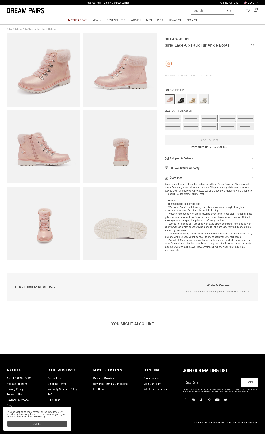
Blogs (10, 405)
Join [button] (250, 382)
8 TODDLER (173, 118)
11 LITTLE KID (227, 118)
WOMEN (136, 20)
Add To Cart (209, 140)
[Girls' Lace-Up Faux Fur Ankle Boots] (170, 99)
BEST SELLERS (116, 20)
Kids (9, 29)
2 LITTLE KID (209, 126)
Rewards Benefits (103, 378)
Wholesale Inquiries (155, 389)
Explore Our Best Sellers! (116, 2)
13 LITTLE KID (172, 126)
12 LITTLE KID (245, 118)
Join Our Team (152, 383)
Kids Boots (18, 29)
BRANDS (191, 20)
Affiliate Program (17, 383)
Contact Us (54, 378)
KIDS (160, 20)
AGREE (37, 424)
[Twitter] (225, 400)
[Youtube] (217, 400)
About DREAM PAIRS (19, 378)
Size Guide (185, 111)
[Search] (229, 11)
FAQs (51, 394)
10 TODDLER (209, 118)
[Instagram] (193, 400)
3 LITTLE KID (227, 126)
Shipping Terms (57, 383)
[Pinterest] (209, 400)
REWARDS (174, 20)
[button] (251, 2)
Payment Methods (18, 400)
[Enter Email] (212, 382)
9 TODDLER (191, 118)
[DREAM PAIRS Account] (241, 11)
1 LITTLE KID (191, 126)
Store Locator (152, 378)
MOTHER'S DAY (77, 20)
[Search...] (210, 10)
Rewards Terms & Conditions (110, 383)
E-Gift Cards (100, 389)
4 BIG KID (245, 126)
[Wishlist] (248, 11)
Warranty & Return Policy (62, 389)
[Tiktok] (201, 400)
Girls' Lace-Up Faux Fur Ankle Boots (40, 29)
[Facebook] (185, 400)
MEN (149, 20)
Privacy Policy (15, 389)
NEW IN (96, 20)
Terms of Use (14, 394)
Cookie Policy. (38, 416)
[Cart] (255, 11)
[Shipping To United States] (249, 2)
